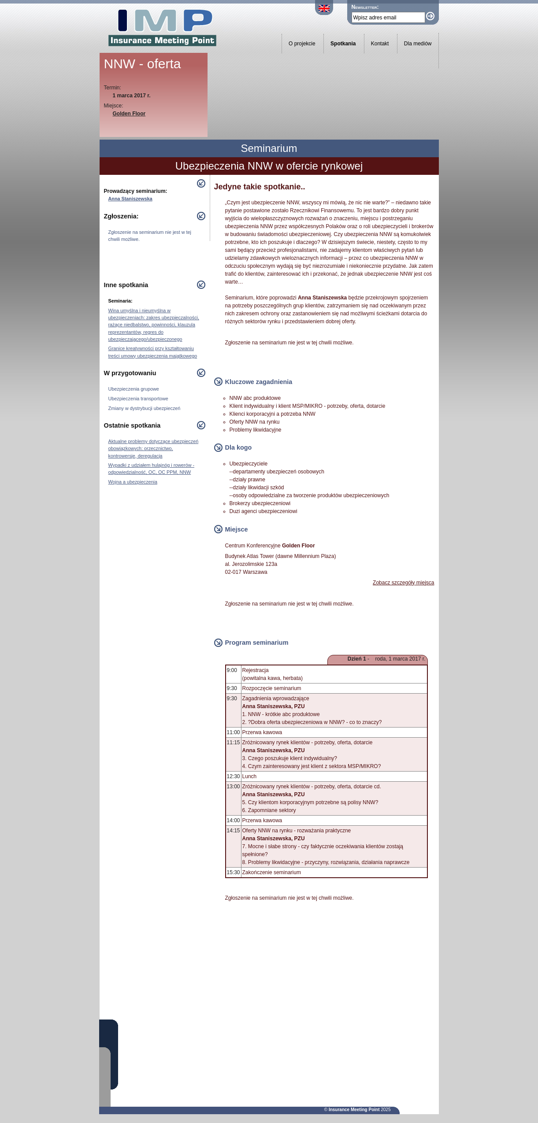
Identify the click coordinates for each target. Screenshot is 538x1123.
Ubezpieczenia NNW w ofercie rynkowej (269, 166)
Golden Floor (129, 114)
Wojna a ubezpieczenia (132, 481)
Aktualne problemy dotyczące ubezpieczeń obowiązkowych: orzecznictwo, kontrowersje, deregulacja (153, 448)
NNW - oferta (142, 63)
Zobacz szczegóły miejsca (403, 583)
